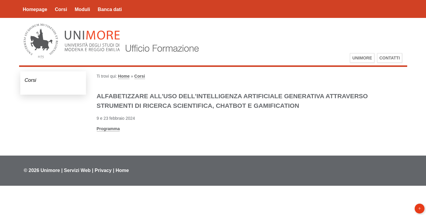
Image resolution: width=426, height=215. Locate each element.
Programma (108, 128)
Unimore (50, 170)
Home (124, 76)
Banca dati (110, 9)
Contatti (389, 58)
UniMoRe (362, 58)
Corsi (61, 9)
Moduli (82, 9)
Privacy (103, 170)
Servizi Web (77, 170)
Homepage (35, 9)
